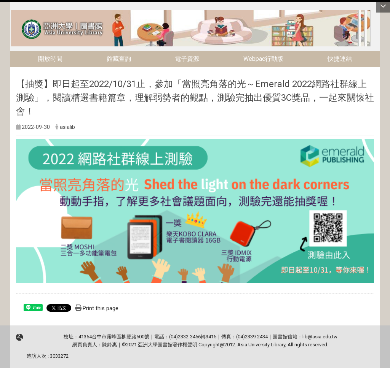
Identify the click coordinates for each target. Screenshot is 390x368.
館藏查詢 (119, 58)
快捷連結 (340, 58)
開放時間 (50, 58)
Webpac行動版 (263, 58)
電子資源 (187, 58)
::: (7, 13)
